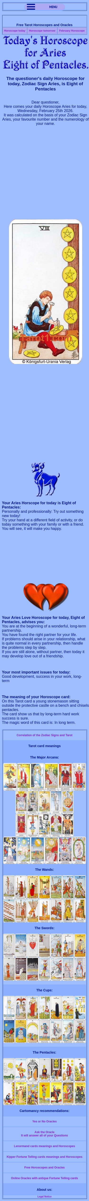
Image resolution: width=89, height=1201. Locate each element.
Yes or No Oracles (44, 1121)
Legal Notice (44, 1196)
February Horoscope (72, 30)
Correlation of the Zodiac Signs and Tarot (44, 735)
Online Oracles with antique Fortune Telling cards (44, 1178)
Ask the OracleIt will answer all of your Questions (44, 1133)
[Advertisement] (44, 174)
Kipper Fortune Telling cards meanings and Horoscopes (44, 1157)
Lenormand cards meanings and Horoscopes (44, 1146)
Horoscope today (14, 30)
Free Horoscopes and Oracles (44, 1167)
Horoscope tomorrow (42, 30)
